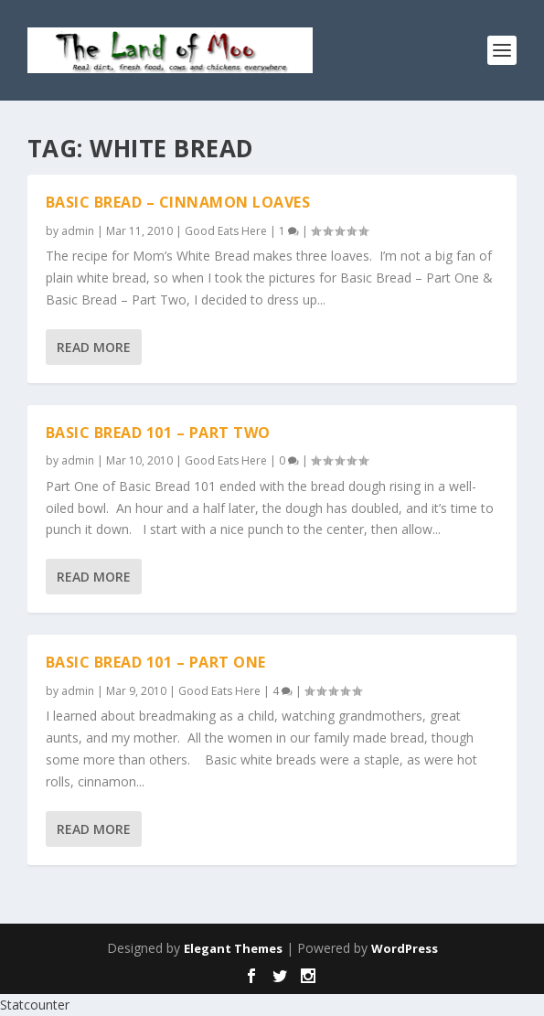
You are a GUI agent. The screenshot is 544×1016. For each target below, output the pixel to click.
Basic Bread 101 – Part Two (158, 432)
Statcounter (34, 1004)
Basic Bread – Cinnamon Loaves (178, 202)
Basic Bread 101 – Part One (156, 662)
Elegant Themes (233, 948)
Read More (94, 347)
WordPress (404, 948)
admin (77, 231)
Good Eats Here (226, 231)
